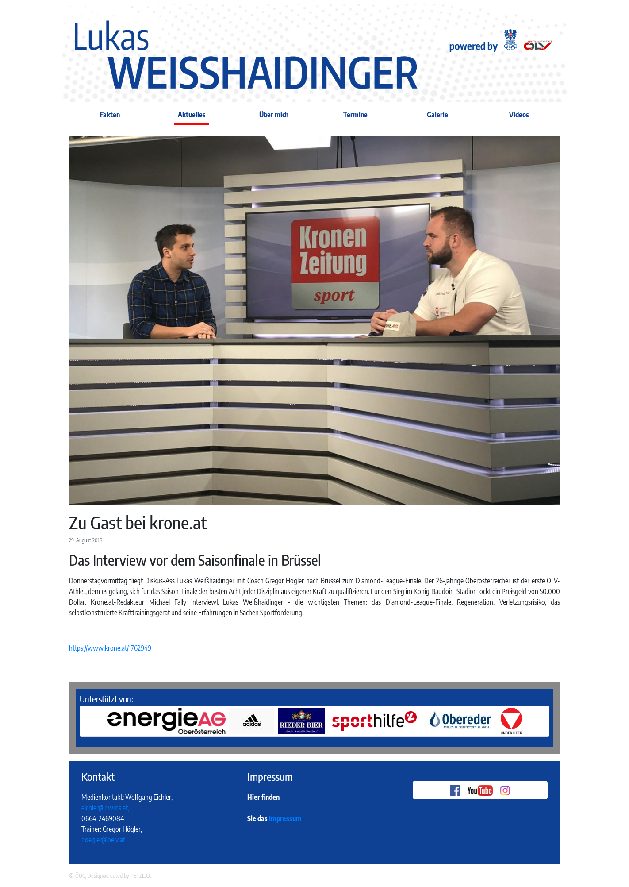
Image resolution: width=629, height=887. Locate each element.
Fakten (110, 114)
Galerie (437, 114)
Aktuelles (192, 114)
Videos (519, 114)
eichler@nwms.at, (105, 807)
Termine (355, 114)
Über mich (273, 114)
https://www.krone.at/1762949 (110, 648)
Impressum (285, 818)
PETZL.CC (140, 875)
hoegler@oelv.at (103, 839)
